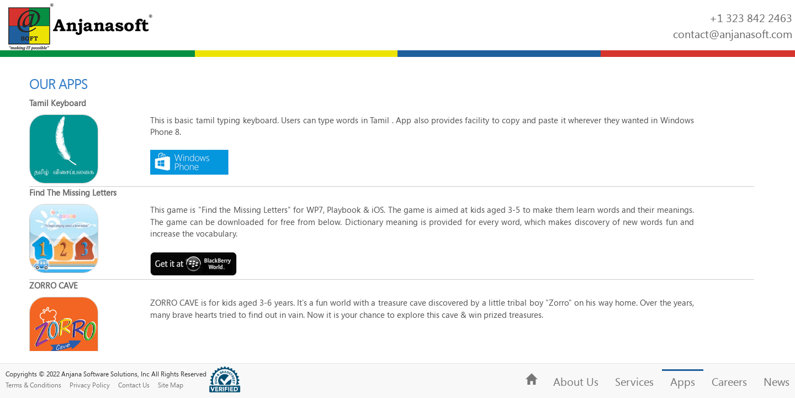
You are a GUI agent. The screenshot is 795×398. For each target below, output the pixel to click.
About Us (575, 381)
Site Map (170, 384)
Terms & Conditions (33, 384)
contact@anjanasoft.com (732, 33)
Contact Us (134, 384)
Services (634, 381)
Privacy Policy (90, 384)
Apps (682, 381)
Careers (729, 381)
